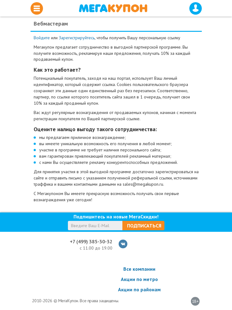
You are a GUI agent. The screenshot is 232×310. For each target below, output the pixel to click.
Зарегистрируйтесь (77, 38)
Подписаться (144, 225)
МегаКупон (113, 8)
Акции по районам (139, 289)
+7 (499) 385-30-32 (91, 241)
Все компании (139, 269)
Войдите (42, 38)
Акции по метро (139, 279)
